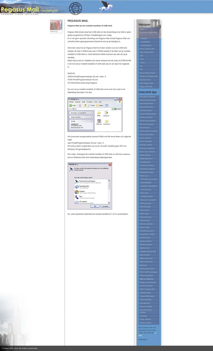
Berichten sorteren (146, 145)
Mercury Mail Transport (147, 73)
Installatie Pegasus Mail (148, 251)
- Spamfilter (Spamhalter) (148, 186)
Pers (141, 69)
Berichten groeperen (147, 124)
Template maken (145, 293)
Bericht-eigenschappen (147, 121)
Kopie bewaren (145, 255)
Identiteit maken (145, 237)
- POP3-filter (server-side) (148, 179)
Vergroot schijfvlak (146, 306)
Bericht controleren (146, 117)
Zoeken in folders (145, 323)
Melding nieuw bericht (147, 269)
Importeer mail (144, 248)
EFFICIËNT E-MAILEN (147, 97)
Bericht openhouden (146, 134)
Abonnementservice (146, 107)
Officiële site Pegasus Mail (149, 76)
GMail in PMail (145, 227)
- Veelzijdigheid (145, 42)
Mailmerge (143, 265)
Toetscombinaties (145, 299)
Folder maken (144, 214)
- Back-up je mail (145, 203)
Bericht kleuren (145, 127)
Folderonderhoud (145, 217)
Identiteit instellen (145, 241)
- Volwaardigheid (145, 45)
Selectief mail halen (146, 286)
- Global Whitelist (145, 182)
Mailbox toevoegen (146, 258)
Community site (145, 80)
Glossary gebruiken (146, 224)
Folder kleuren (144, 210)
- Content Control (145, 189)
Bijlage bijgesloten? (146, 158)
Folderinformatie (145, 207)
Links (141, 55)
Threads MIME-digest (147, 296)
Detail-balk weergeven (147, 169)
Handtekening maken (147, 231)
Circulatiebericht (145, 162)
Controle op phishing (147, 165)
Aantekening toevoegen (148, 100)
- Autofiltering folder (146, 196)
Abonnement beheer (147, 103)
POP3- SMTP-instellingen (148, 272)
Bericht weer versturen (147, 152)
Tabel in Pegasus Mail (147, 289)
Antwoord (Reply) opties (148, 114)
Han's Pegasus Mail (146, 83)
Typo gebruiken (145, 303)
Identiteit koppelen (146, 244)
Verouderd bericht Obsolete (146, 311)
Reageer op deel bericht (148, 282)
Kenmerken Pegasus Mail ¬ (148, 34)
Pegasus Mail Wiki (146, 87)
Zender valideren (145, 319)
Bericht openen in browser (148, 131)
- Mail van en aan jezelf (147, 200)
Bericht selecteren (146, 141)
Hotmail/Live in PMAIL (147, 234)
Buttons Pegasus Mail (147, 49)
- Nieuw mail (144, 193)
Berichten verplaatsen (147, 148)
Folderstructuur (145, 220)
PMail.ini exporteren (146, 275)
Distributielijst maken (147, 172)
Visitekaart (143, 316)
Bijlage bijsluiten (145, 155)
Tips (141, 66)
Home (142, 29)
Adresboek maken (146, 110)
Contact (142, 62)
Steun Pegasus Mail (146, 52)
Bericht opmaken (145, 138)
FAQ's (142, 59)
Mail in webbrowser (146, 262)
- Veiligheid (143, 38)
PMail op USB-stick (147, 279)
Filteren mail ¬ (144, 176)
